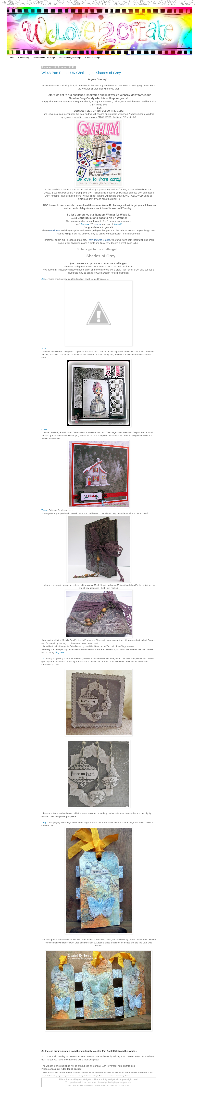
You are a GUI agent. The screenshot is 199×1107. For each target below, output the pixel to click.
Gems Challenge (92, 58)
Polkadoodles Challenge (44, 58)
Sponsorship (23, 58)
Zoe (43, 279)
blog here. (60, 652)
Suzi (43, 348)
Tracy (44, 510)
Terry (44, 822)
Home (11, 58)
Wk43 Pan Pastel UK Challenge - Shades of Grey (81, 73)
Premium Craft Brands (98, 240)
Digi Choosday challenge (70, 58)
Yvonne (98, 224)
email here (55, 230)
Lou (43, 658)
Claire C (45, 429)
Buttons (85, 224)
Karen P (117, 224)
